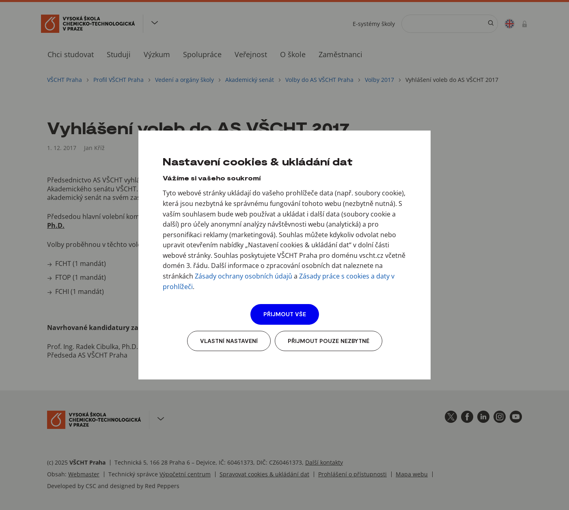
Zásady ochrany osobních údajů (243, 276)
